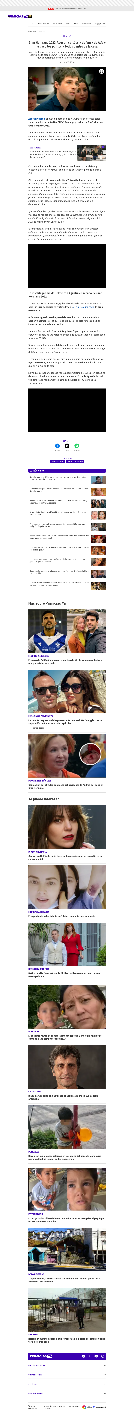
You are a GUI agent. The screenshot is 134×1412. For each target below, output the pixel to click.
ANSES (76, 24)
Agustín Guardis (57, 461)
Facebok (57, 447)
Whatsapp (77, 447)
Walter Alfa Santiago (75, 461)
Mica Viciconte (86, 24)
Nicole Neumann (43, 24)
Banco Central (57, 24)
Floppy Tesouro (100, 24)
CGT (33, 24)
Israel (68, 24)
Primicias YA (32, 31)
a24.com (82, 9)
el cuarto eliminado (83, 307)
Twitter (67, 447)
